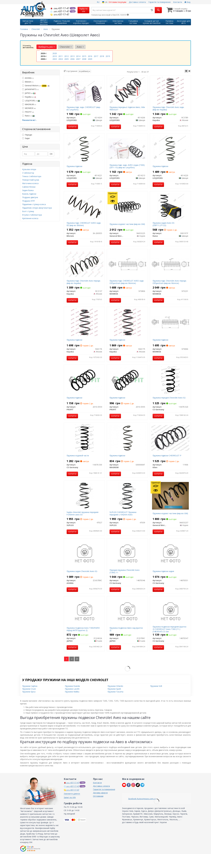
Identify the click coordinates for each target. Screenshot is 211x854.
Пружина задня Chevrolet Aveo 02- (82, 571)
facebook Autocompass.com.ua (142, 798)
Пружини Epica (28, 691)
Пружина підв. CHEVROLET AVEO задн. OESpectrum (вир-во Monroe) (127, 281)
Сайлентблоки (28, 187)
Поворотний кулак (30, 180)
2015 (84, 56)
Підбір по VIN (83, 10)
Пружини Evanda (72, 686)
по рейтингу (84, 71)
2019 (108, 56)
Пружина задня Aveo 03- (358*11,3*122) (164, 224)
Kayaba (29, 97)
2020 (54, 53)
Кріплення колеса (30, 218)
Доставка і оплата (137, 2)
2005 (66, 59)
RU (98, 2)
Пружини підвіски (117, 340)
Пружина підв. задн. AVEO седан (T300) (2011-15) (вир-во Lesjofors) (127, 166)
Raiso (28, 115)
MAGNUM (29, 104)
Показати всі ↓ (29, 120)
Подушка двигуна (30, 197)
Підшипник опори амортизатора (37, 208)
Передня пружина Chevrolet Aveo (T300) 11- (125, 571)
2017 (96, 56)
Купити (72, 126)
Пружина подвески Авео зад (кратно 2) (126, 629)
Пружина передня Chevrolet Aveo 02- (169, 397)
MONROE (29, 108)
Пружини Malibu (72, 691)
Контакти (177, 2)
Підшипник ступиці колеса (34, 204)
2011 (60, 56)
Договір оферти (100, 792)
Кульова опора (29, 169)
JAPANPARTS (30, 89)
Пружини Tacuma (115, 691)
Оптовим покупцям (117, 2)
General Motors (36, 85)
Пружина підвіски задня (163, 571)
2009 (90, 59)
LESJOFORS (31, 100)
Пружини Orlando (115, 686)
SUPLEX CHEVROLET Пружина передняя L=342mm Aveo (123, 513)
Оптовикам (98, 796)
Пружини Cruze (29, 689)
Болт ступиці (28, 211)
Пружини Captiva (29, 686)
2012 (66, 56)
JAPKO (28, 93)
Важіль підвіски (29, 194)
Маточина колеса (30, 183)
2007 (78, 59)
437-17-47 (60, 8)
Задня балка (28, 190)
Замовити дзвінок (72, 793)
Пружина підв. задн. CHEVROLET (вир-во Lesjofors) (84, 108)
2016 (90, 56)
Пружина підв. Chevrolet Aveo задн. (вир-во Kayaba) (168, 108)
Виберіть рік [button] (46, 46)
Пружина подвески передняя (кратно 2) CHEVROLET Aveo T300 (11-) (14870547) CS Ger (169, 629)
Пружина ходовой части (78, 455)
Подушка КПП (28, 201)
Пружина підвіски (74, 166)
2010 (54, 56)
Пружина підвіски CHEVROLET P (167, 455)
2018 (102, 56)
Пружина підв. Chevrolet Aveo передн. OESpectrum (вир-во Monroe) (170, 281)
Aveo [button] (80, 46)
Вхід (187, 2)
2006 (72, 59)
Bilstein (27, 81)
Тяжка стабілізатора (31, 176)
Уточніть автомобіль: (28, 46)
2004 (60, 59)
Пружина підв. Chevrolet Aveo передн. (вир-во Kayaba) (84, 281)
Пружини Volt (156, 686)
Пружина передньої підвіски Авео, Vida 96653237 (127, 108)
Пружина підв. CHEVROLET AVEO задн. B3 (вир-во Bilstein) (84, 224)
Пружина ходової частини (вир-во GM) (127, 224)
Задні (26, 138)
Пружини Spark (114, 689)
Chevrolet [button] (66, 46)
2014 (78, 56)
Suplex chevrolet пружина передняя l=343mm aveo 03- (82, 513)
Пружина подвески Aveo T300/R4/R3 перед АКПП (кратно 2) (83, 629)
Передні (27, 134)
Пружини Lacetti (72, 689)
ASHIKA (28, 78)
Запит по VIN (70, 797)
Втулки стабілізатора (32, 215)
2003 (54, 59)
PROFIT (28, 112)
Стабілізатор (28, 173)
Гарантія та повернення (159, 2)
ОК (51, 154)
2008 (84, 59)
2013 (72, 56)
